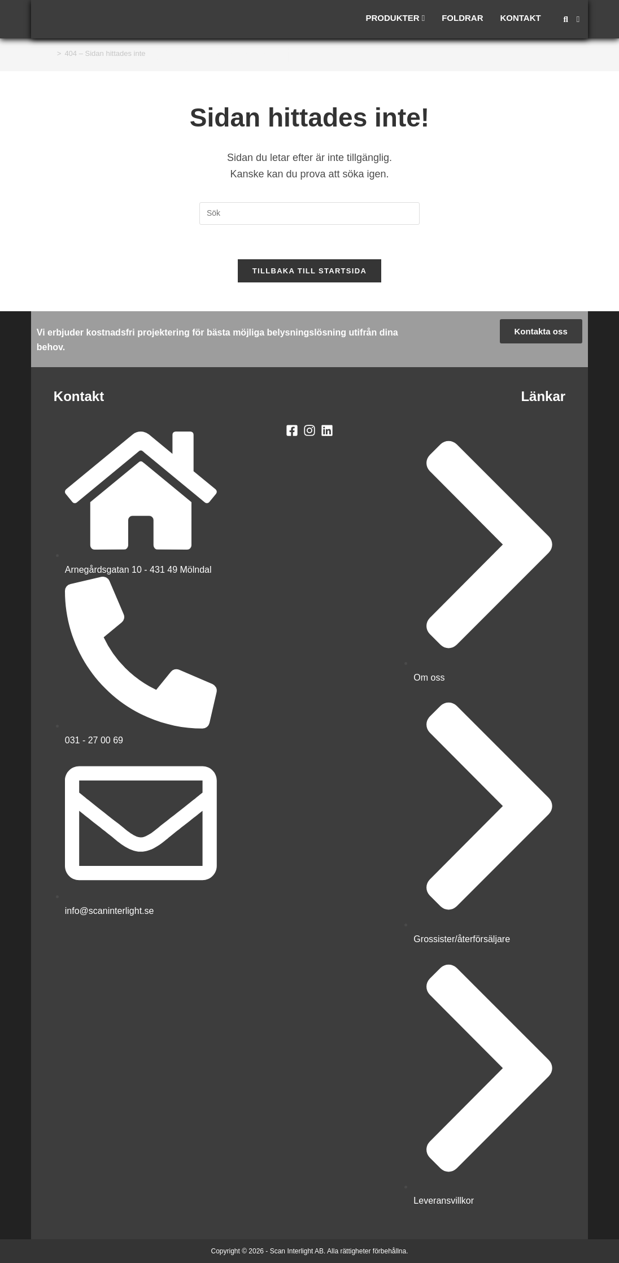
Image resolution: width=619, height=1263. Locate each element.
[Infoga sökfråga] (309, 213)
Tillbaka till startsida (309, 271)
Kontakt (520, 18)
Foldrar (462, 18)
